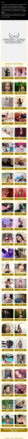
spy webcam (20, 320)
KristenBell (20, 338)
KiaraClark (20, 217)
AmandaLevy (8, 66)
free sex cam (20, 168)
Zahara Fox (20, 81)
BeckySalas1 (7, 413)
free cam (7, 274)
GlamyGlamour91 (7, 383)
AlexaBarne (7, 338)
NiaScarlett (7, 187)
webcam (8, 93)
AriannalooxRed (7, 232)
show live (20, 410)
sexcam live (20, 138)
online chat (7, 214)
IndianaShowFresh (20, 96)
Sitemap (7, 438)
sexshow (20, 229)
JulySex (7, 398)
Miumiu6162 (20, 413)
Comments (8, 64)
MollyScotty (7, 126)
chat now (7, 380)
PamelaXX (20, 202)
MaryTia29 (7, 353)
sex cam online (20, 350)
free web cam (20, 259)
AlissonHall (7, 293)
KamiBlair (20, 277)
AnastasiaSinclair (20, 398)
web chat (20, 304)
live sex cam (7, 78)
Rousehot (20, 187)
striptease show (7, 289)
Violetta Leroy (20, 141)
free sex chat (20, 380)
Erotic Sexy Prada (7, 141)
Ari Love (7, 111)
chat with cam (20, 274)
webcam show (7, 395)
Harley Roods (7, 202)
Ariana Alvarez (7, 157)
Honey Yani (7, 96)
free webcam (7, 350)
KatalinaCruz (20, 293)
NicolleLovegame (8, 323)
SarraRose (20, 111)
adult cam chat (7, 320)
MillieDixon (20, 126)
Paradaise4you (7, 277)
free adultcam (20, 123)
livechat (7, 410)
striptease (20, 108)
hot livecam (7, 153)
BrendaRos (20, 323)
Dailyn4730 (7, 368)
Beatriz (7, 262)
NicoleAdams (20, 383)
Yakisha (7, 247)
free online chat (7, 365)
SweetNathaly (20, 232)
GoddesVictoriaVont (7, 308)
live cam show (7, 138)
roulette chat (20, 244)
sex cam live (7, 184)
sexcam (7, 304)
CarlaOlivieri (20, 247)
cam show (20, 153)
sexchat (7, 123)
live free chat (20, 199)
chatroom (20, 425)
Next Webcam (18, 64)
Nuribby (20, 262)
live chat (7, 244)
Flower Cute (20, 308)
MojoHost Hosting (19, 438)
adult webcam (20, 93)
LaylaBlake (20, 157)
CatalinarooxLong (20, 172)
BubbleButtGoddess (7, 81)
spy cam (7, 199)
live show (20, 214)
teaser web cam (7, 425)
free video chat (20, 184)
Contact (12, 438)
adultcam (7, 168)
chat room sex (20, 78)
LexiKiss (20, 368)
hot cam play (7, 229)
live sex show (20, 335)
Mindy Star (7, 172)
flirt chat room (7, 108)
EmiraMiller (20, 353)
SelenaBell (20, 66)
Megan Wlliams (7, 217)
